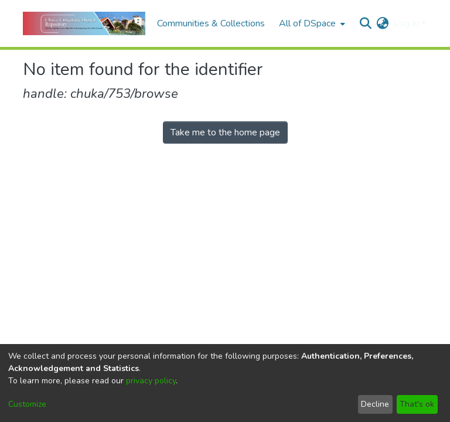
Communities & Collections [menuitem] (211, 23)
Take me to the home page (225, 132)
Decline (375, 404)
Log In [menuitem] (406, 23)
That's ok (417, 404)
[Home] (84, 23)
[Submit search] (366, 23)
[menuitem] (311, 23)
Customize (27, 404)
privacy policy (151, 380)
